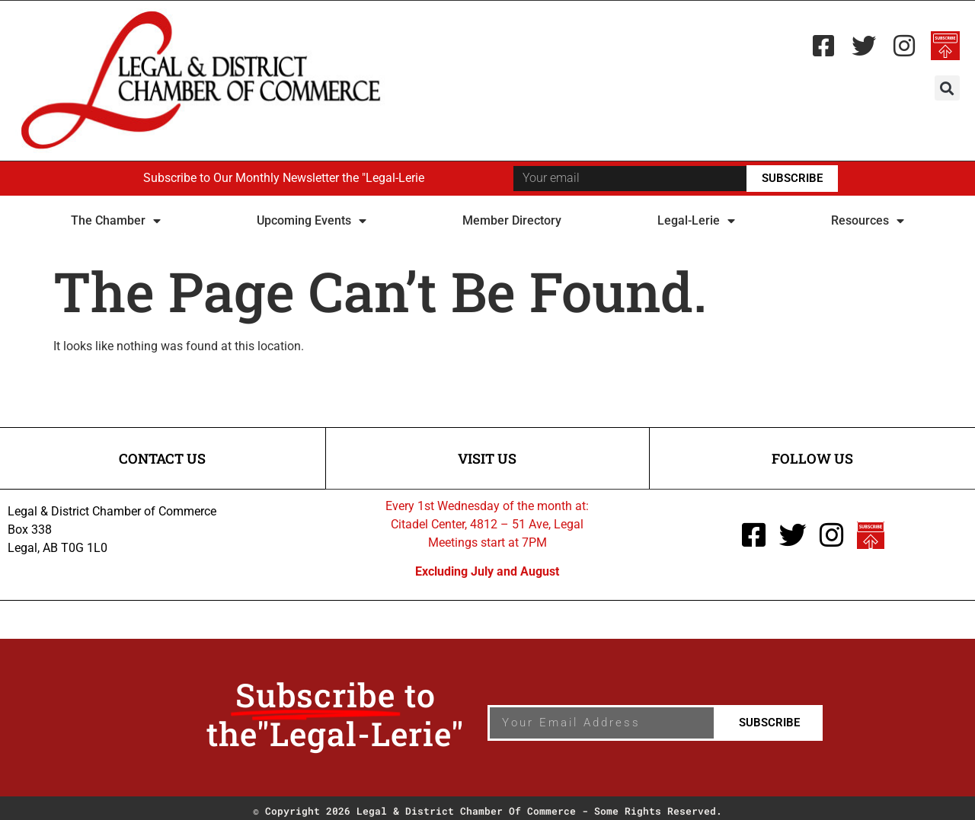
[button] (947, 88)
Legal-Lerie (696, 221)
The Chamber (116, 221)
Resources (867, 221)
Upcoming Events (311, 221)
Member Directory (511, 220)
